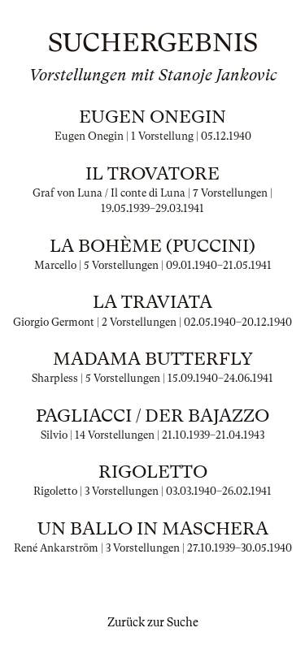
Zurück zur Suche (152, 622)
